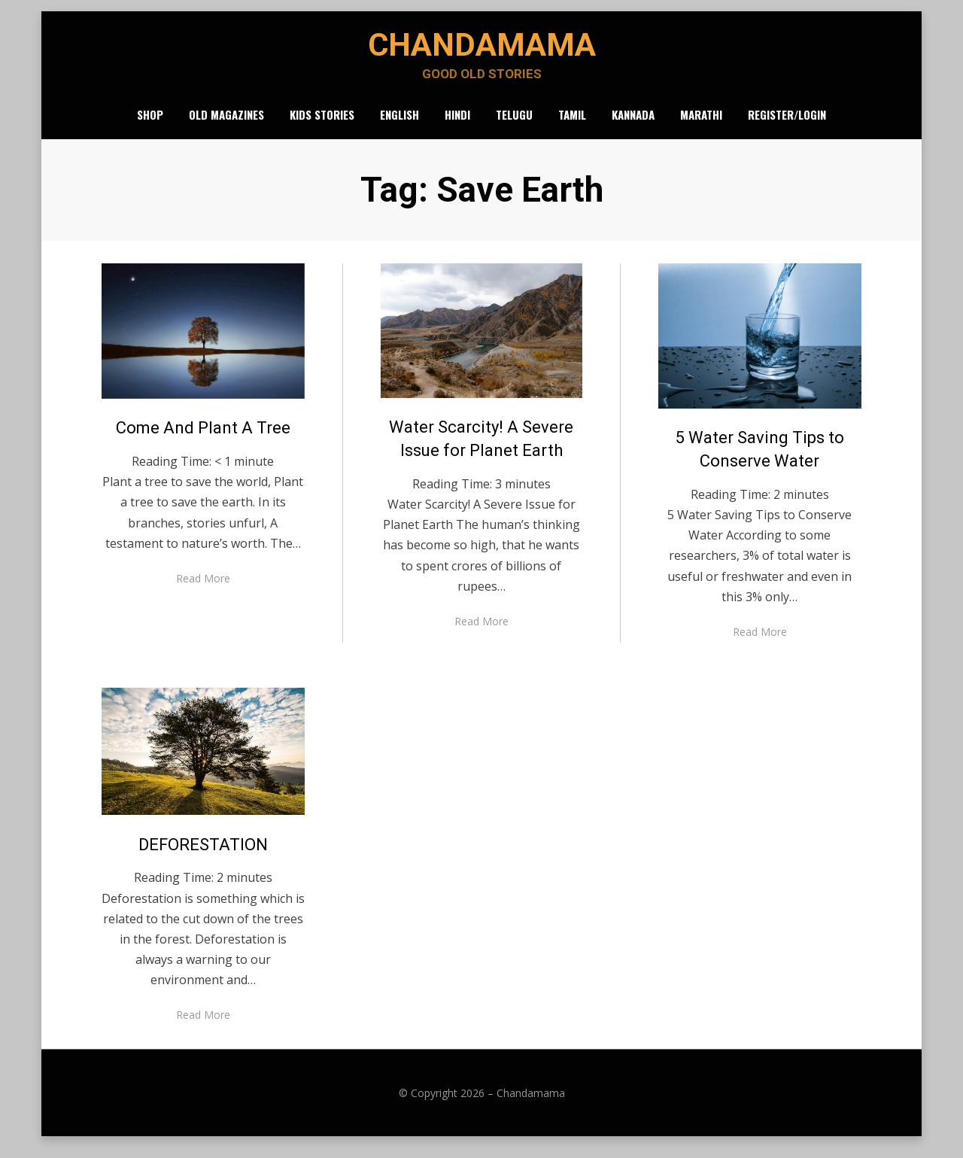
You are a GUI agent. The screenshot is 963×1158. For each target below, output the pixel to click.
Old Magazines (226, 123)
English (399, 123)
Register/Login (787, 123)
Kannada (633, 123)
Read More (203, 589)
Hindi (457, 123)
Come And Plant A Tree (203, 438)
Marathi (701, 123)
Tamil (572, 123)
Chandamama (481, 49)
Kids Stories (322, 123)
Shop (150, 123)
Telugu (514, 123)
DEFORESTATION (203, 854)
